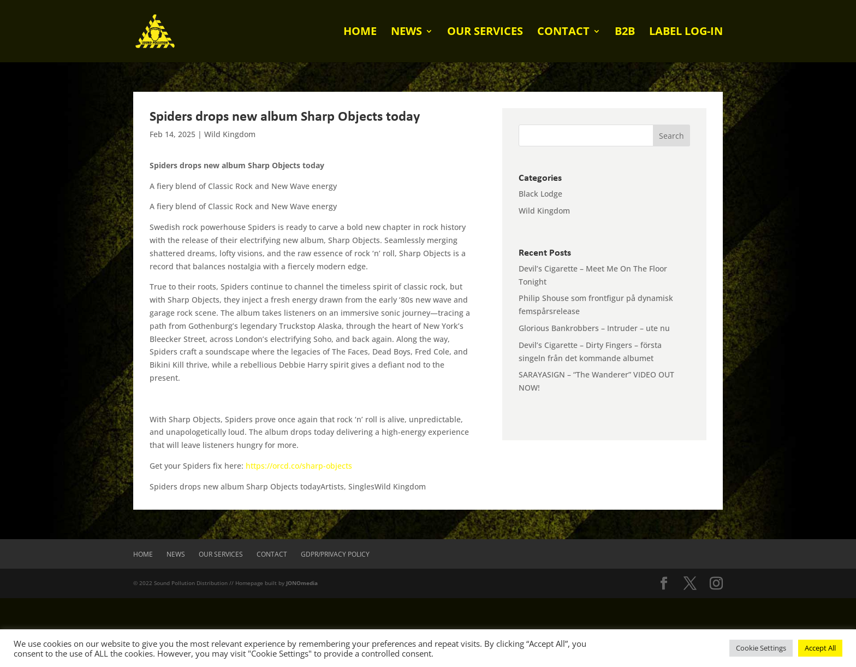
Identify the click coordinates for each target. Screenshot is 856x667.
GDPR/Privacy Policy (335, 554)
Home (360, 32)
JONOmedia (302, 583)
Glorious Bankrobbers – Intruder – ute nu (594, 328)
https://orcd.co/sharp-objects (299, 466)
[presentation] (83, 619)
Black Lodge (540, 193)
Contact (563, 32)
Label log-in (686, 32)
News (406, 32)
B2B (625, 32)
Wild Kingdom (229, 134)
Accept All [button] (820, 648)
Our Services (485, 32)
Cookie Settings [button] (761, 648)
